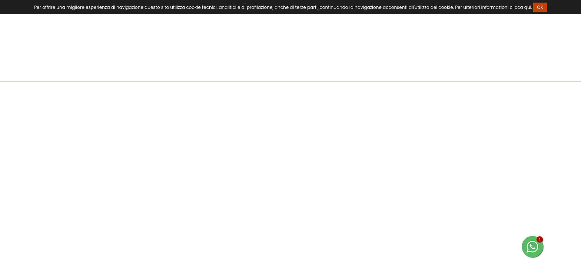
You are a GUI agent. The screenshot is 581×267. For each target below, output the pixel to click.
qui (527, 7)
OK (540, 7)
